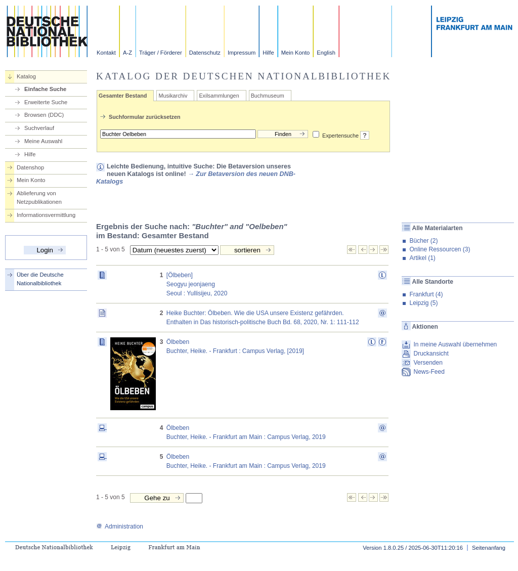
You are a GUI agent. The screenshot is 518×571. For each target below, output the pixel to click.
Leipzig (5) (423, 302)
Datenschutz (205, 53)
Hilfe (268, 53)
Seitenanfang (488, 548)
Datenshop (30, 167)
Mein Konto (295, 53)
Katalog (26, 76)
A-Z (127, 53)
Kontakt (106, 53)
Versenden (427, 362)
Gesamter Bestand (123, 96)
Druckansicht (430, 353)
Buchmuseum (267, 96)
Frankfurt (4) (426, 294)
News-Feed (428, 371)
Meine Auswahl (43, 141)
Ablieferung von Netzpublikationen (39, 197)
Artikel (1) (422, 257)
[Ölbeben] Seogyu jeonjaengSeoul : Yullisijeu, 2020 (197, 284)
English (326, 53)
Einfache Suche (45, 89)
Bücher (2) (423, 240)
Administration (119, 526)
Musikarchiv (172, 96)
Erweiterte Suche (45, 102)
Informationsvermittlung (46, 215)
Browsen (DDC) (44, 115)
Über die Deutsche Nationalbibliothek (40, 279)
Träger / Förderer (160, 53)
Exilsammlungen (219, 96)
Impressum (241, 53)
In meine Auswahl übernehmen (455, 344)
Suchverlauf (39, 128)
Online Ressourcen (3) (439, 249)
